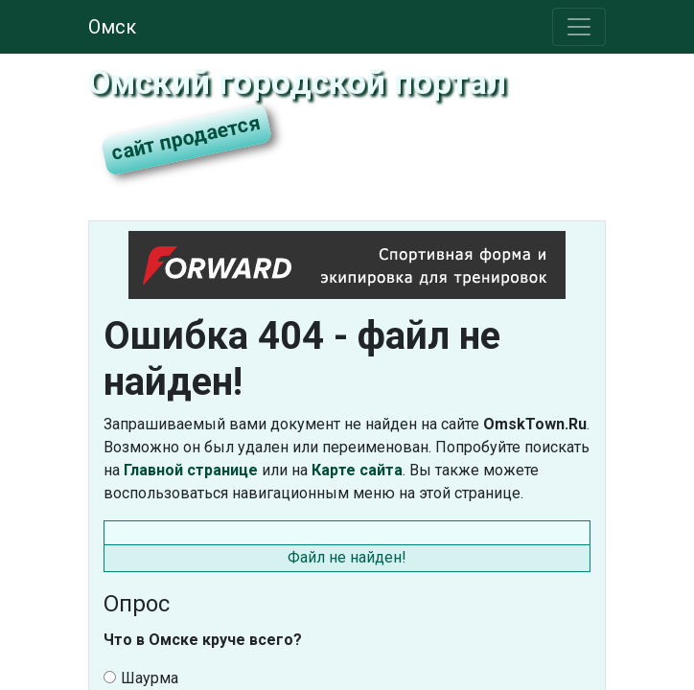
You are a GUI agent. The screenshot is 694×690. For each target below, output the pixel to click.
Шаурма (141, 678)
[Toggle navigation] (579, 27)
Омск (112, 26)
